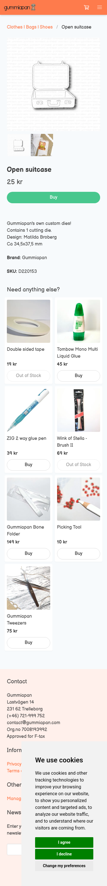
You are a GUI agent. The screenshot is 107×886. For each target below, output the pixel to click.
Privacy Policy (20, 764)
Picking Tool (69, 527)
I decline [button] (64, 854)
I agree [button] (64, 842)
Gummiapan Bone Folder (25, 531)
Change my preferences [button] (64, 865)
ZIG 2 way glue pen (26, 438)
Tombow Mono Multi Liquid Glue (77, 353)
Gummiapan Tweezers (19, 620)
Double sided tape (26, 349)
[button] (99, 7)
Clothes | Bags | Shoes (30, 27)
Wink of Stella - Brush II (72, 442)
